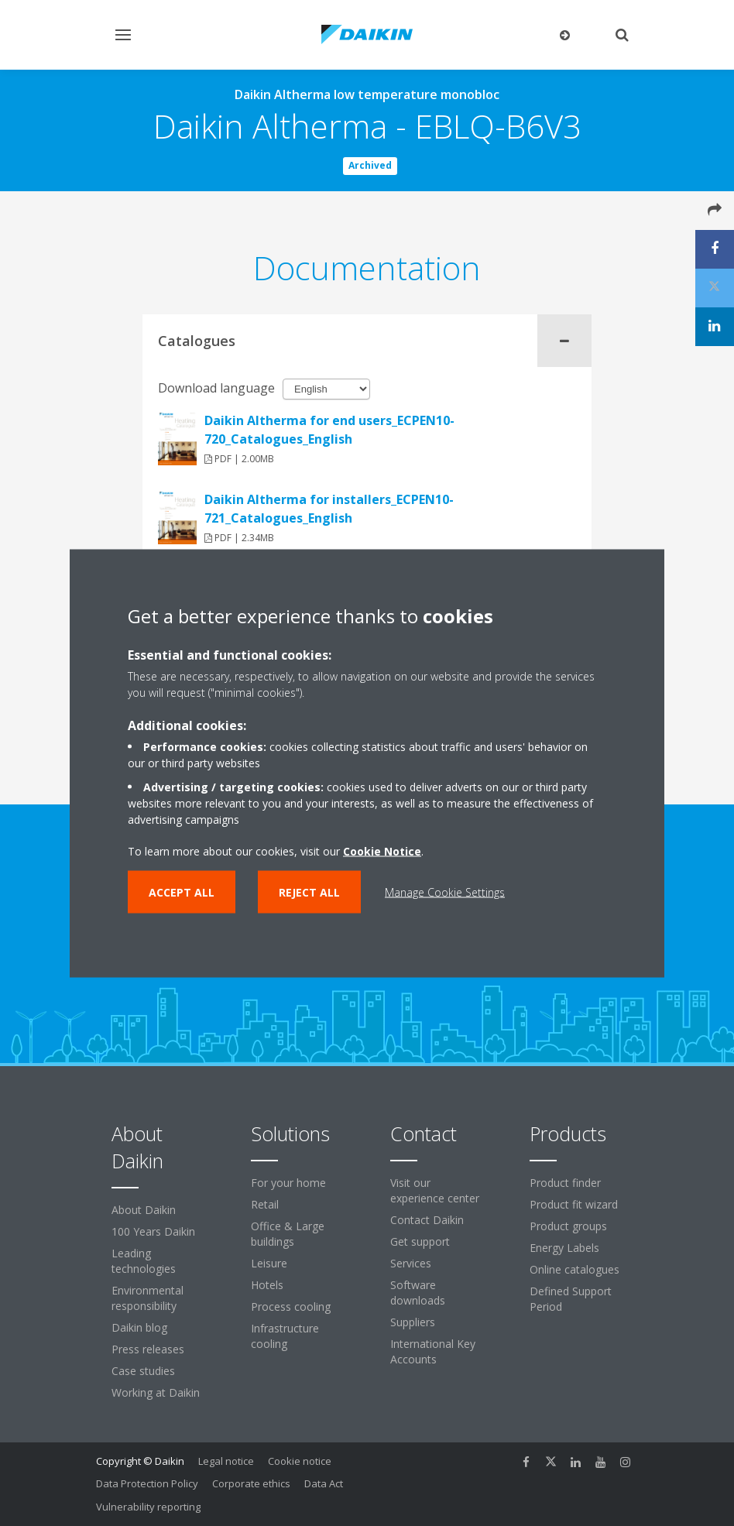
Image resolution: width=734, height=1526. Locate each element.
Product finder (565, 1182)
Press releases (147, 1349)
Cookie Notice (382, 850)
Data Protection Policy (147, 1483)
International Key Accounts (432, 1351)
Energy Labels (564, 1247)
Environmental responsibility (147, 1298)
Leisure (269, 1263)
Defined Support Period (571, 1299)
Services (410, 1263)
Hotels (267, 1284)
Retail (265, 1204)
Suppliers (412, 1322)
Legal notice (226, 1461)
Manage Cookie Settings (445, 891)
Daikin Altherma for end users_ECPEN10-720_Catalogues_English (329, 430)
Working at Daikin (155, 1392)
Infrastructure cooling (285, 1336)
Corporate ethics (251, 1483)
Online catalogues (574, 1269)
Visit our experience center (434, 1190)
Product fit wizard (574, 1204)
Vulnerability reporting (148, 1507)
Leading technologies (143, 1261)
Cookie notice (299, 1461)
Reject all (309, 891)
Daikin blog (139, 1327)
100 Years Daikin (153, 1231)
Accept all (181, 891)
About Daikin (143, 1209)
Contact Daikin (427, 1219)
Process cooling (291, 1306)
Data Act (323, 1483)
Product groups (568, 1226)
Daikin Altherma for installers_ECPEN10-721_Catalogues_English (329, 508)
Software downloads (417, 1292)
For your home (288, 1182)
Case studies (143, 1370)
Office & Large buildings (287, 1234)
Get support (420, 1241)
